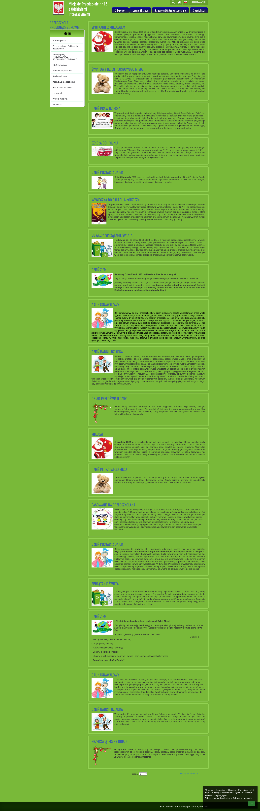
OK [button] (251, 803)
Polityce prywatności (242, 798)
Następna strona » (189, 773)
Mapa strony (181, 806)
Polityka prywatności (198, 806)
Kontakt (169, 806)
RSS (162, 806)
